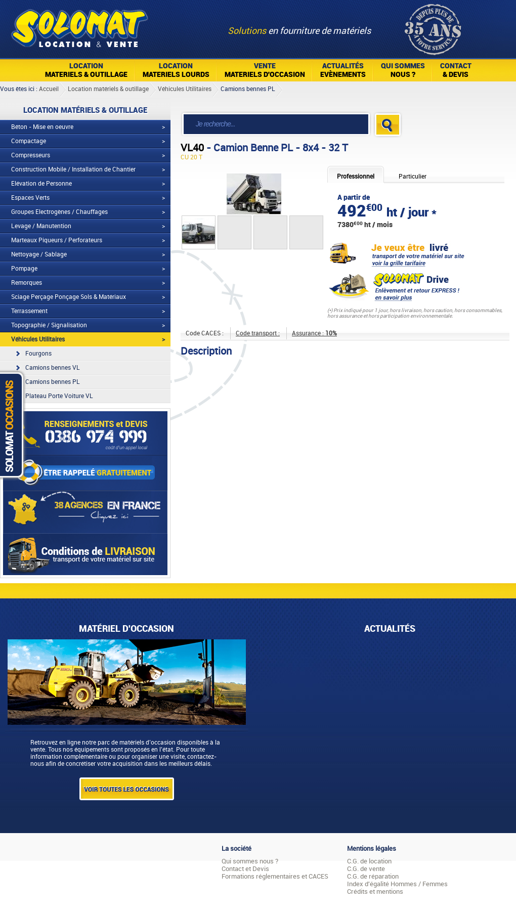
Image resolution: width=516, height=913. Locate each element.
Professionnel (355, 176)
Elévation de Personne (41, 183)
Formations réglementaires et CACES (275, 876)
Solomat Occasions (14, 424)
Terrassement (29, 311)
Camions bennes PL (248, 89)
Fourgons (38, 353)
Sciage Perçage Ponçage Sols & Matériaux (68, 296)
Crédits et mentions (375, 891)
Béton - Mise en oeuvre (42, 127)
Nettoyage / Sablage (39, 254)
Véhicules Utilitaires (184, 89)
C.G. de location (369, 861)
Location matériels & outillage (108, 89)
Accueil (49, 89)
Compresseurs (30, 155)
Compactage (28, 141)
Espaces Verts (30, 197)
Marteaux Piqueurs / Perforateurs (56, 240)
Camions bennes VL (52, 367)
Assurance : (314, 333)
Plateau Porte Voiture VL (59, 396)
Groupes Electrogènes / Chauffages (59, 211)
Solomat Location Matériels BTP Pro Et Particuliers (79, 25)
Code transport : (258, 333)
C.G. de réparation (373, 876)
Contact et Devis (245, 869)
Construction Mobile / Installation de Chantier (73, 169)
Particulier (412, 176)
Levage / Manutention (41, 226)
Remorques (26, 282)
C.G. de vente (366, 869)
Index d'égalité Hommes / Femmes (397, 884)
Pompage (24, 268)
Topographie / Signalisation (49, 325)
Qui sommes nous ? (250, 861)
